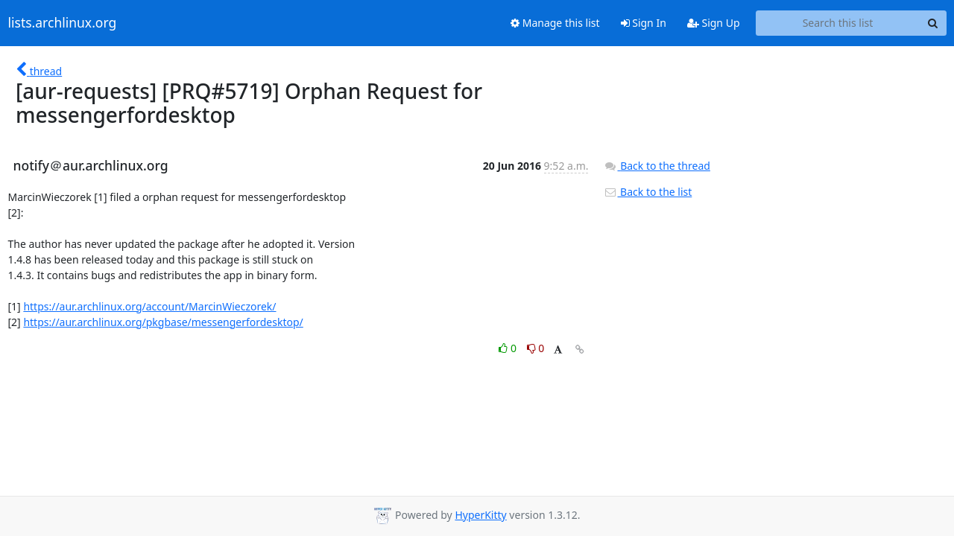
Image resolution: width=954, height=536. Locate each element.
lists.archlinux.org (62, 23)
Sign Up (713, 23)
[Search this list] (838, 23)
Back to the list (648, 192)
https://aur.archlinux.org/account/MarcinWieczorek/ (149, 306)
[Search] (933, 23)
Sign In (643, 23)
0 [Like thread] (509, 348)
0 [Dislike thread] (536, 348)
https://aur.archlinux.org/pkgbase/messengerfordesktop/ (163, 322)
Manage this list (555, 23)
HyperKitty (480, 515)
